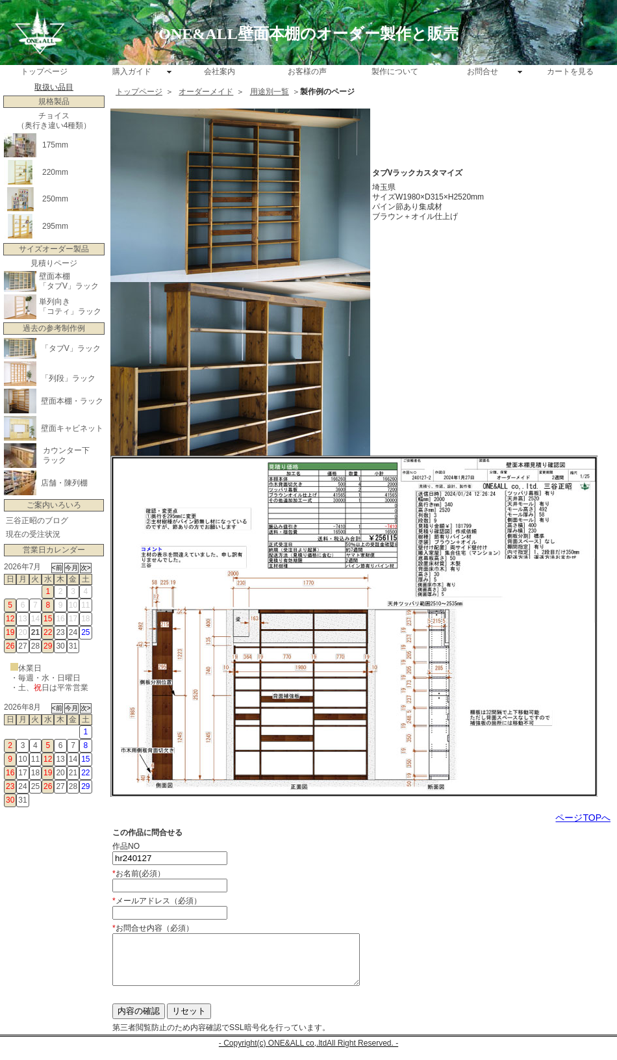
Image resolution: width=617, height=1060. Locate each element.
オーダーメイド (206, 91)
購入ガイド (131, 71)
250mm (55, 198)
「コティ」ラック (70, 311)
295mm (55, 226)
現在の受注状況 (33, 534)
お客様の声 (307, 71)
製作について (394, 71)
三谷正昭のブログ (37, 520)
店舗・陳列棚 (64, 482)
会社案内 (219, 71)
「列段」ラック (68, 378)
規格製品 (53, 101)
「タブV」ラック (69, 286)
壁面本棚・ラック (72, 401)
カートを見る (570, 71)
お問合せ (482, 71)
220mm (55, 172)
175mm (55, 144)
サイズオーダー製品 (54, 248)
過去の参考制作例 (54, 328)
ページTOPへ (583, 817)
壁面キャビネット (72, 428)
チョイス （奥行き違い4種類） (54, 120)
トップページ (44, 71)
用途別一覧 (269, 91)
